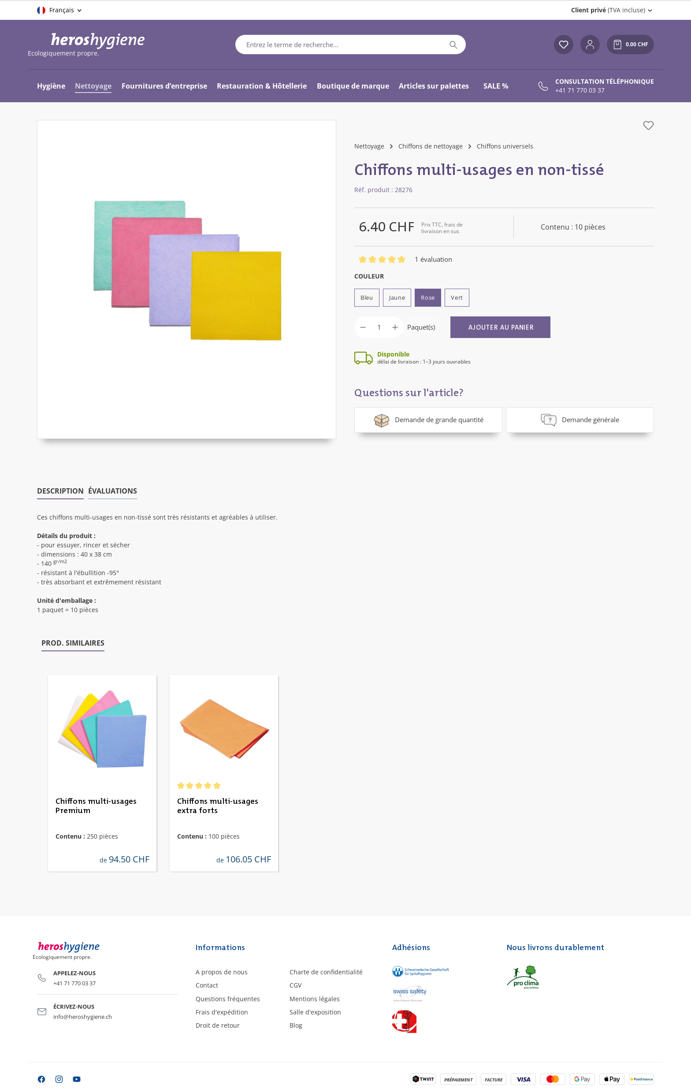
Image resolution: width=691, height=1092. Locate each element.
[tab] (60, 491)
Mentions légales (315, 999)
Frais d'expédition (222, 1012)
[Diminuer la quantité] (363, 327)
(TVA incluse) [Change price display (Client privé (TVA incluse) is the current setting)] (608, 10)
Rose (428, 297)
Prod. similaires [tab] (72, 643)
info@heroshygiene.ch (82, 1017)
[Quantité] (379, 327)
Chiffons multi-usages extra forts (217, 806)
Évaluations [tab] (112, 491)
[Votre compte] (590, 44)
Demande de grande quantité (428, 420)
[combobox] (338, 44)
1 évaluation (433, 259)
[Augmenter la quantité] (395, 327)
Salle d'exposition (315, 1012)
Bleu (366, 297)
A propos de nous (222, 972)
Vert (457, 297)
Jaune (397, 297)
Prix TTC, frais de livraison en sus (442, 227)
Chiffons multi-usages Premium (96, 806)
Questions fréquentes (228, 999)
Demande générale (580, 420)
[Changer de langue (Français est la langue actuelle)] (60, 10)
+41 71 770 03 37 (580, 90)
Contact (207, 985)
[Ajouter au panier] (500, 327)
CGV (295, 985)
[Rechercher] (453, 44)
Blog (296, 1025)
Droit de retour (218, 1025)
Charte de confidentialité (326, 972)
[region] (187, 279)
